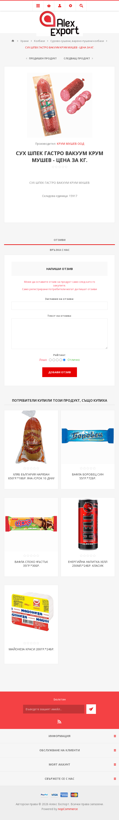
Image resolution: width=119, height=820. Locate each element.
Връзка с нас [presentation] (59, 250)
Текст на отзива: (59, 316)
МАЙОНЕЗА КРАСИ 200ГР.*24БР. (31, 649)
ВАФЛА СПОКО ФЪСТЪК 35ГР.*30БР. (31, 564)
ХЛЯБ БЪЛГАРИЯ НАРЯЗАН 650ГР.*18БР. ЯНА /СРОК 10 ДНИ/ (31, 476)
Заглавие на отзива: (59, 299)
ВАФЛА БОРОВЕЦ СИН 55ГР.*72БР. (87, 476)
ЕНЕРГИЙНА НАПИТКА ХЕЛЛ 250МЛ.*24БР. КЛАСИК (87, 564)
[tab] (59, 240)
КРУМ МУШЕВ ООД (70, 144)
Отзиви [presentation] (60, 240)
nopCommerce (68, 809)
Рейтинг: (59, 355)
